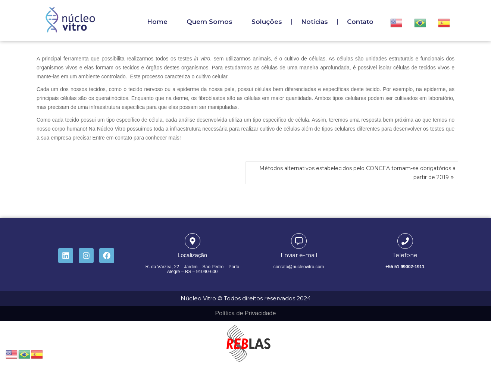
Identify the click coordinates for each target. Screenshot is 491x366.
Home (157, 21)
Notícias (314, 21)
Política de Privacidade (245, 313)
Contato (360, 21)
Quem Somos (209, 21)
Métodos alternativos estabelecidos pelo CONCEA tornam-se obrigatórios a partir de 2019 (357, 173)
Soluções (266, 21)
